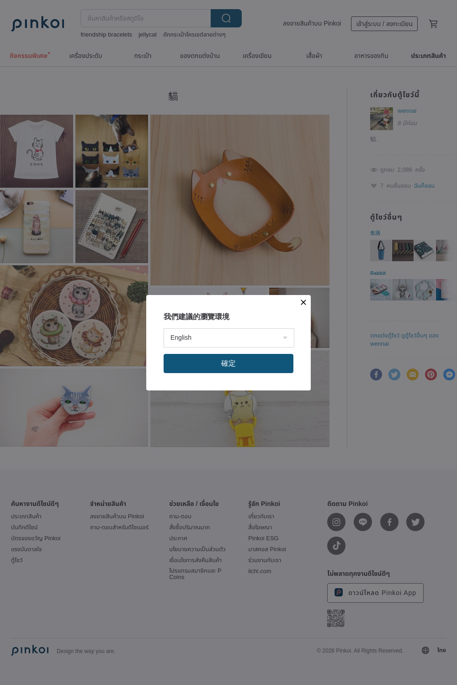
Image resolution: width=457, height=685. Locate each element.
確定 (228, 363)
